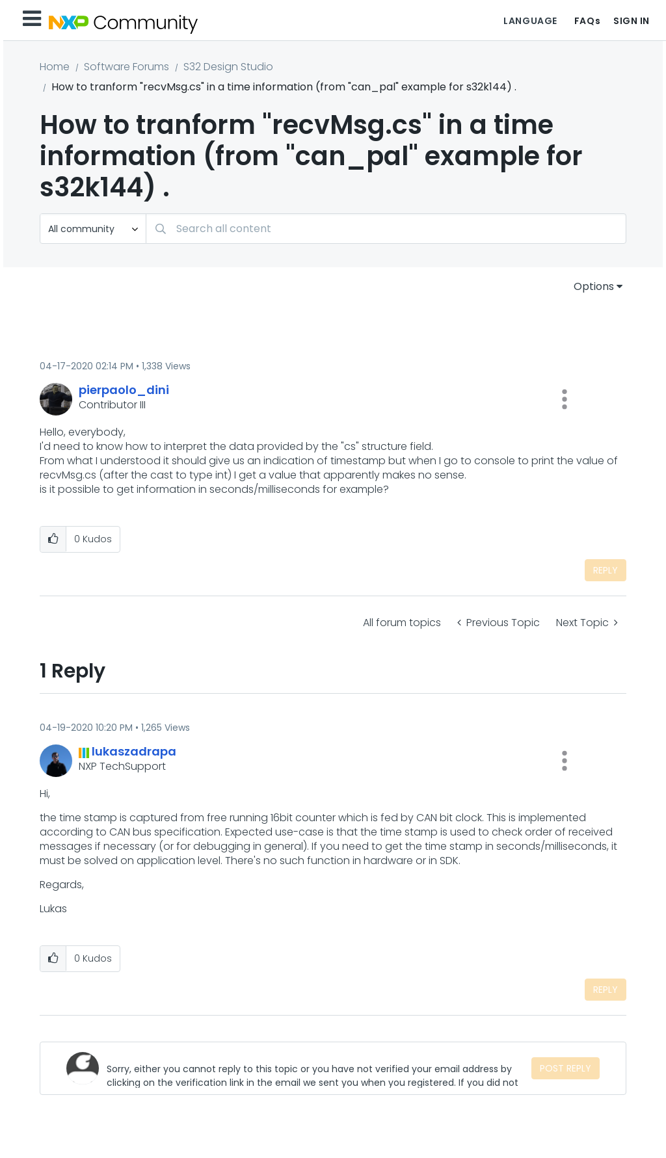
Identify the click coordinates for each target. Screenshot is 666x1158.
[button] (564, 399)
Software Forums (126, 66)
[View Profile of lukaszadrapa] (134, 751)
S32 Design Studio (228, 66)
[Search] (386, 228)
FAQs (587, 20)
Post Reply (565, 1068)
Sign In (631, 20)
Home (55, 66)
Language (530, 20)
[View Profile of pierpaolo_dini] (124, 390)
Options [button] (594, 286)
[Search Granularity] (93, 228)
